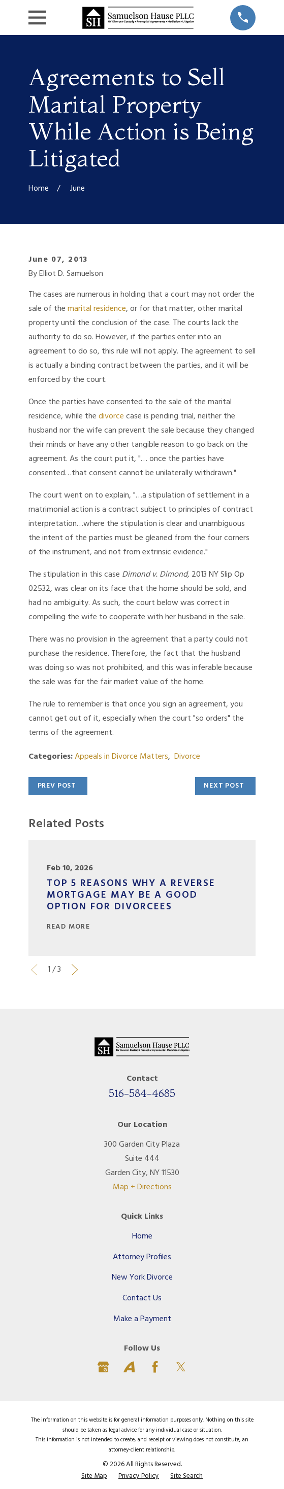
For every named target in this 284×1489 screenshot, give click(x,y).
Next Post (224, 786)
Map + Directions (142, 1187)
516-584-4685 (142, 1093)
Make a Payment (142, 1319)
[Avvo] (129, 1366)
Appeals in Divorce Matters (121, 756)
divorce (111, 416)
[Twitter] (180, 1366)
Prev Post (57, 786)
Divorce (187, 756)
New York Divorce (142, 1277)
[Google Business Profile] (103, 1366)
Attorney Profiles (142, 1257)
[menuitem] (94, 1476)
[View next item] (74, 969)
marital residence (97, 308)
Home (142, 1236)
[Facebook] (155, 1366)
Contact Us (142, 1298)
